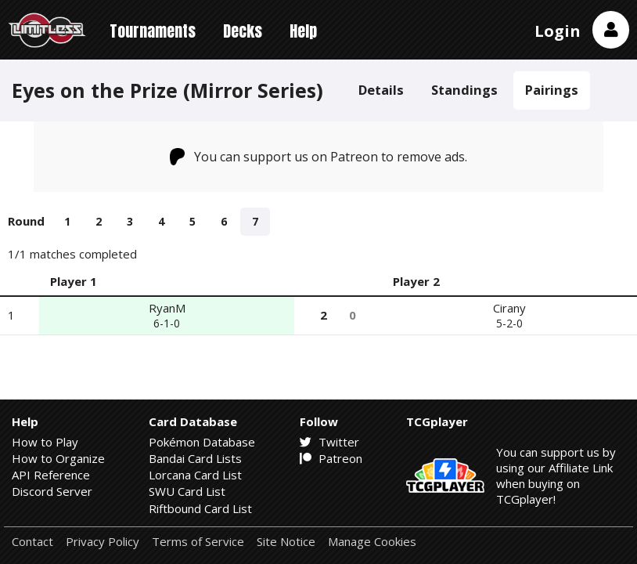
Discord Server (52, 491)
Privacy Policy (102, 541)
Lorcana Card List (195, 475)
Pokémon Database (202, 442)
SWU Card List (187, 491)
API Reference (51, 475)
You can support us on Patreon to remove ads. (319, 156)
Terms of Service (198, 541)
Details (381, 90)
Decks (242, 31)
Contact (32, 541)
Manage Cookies (372, 541)
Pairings (551, 90)
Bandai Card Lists (195, 458)
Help (303, 31)
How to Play (45, 442)
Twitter (329, 442)
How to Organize (58, 458)
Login (557, 31)
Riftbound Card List (200, 508)
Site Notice (286, 541)
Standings (464, 90)
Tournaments (153, 31)
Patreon (331, 458)
